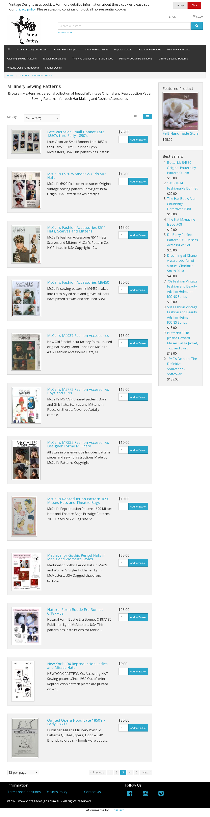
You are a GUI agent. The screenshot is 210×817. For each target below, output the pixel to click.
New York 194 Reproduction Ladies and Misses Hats (77, 665)
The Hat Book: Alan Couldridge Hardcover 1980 (181, 203)
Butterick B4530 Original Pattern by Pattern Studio (181, 167)
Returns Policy (56, 792)
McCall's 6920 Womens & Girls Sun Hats (76, 175)
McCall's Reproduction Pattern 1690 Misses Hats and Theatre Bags (78, 500)
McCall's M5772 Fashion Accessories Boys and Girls (78, 391)
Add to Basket (138, 139)
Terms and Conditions (24, 792)
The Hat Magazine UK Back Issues (92, 58)
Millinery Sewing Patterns (173, 58)
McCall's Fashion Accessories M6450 (78, 282)
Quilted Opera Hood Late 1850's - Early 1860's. (76, 722)
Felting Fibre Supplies (66, 49)
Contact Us (92, 792)
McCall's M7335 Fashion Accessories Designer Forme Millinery (78, 444)
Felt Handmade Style (181, 133)
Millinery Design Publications (135, 58)
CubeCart (116, 810)
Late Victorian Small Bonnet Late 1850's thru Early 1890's (75, 133)
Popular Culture (123, 49)
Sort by (12, 117)
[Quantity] (123, 139)
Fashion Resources (149, 49)
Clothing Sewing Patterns (22, 58)
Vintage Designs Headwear (23, 67)
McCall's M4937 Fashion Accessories (78, 335)
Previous (96, 772)
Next (147, 772)
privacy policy (26, 9)
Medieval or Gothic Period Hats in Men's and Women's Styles (76, 557)
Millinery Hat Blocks (178, 49)
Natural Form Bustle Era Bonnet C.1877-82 (75, 611)
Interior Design (53, 67)
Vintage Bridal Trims (96, 49)
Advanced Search (65, 32)
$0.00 (198, 16)
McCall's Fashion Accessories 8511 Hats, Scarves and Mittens (76, 229)
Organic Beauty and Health (31, 49)
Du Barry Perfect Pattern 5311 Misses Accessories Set (182, 239)
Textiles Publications (54, 58)
